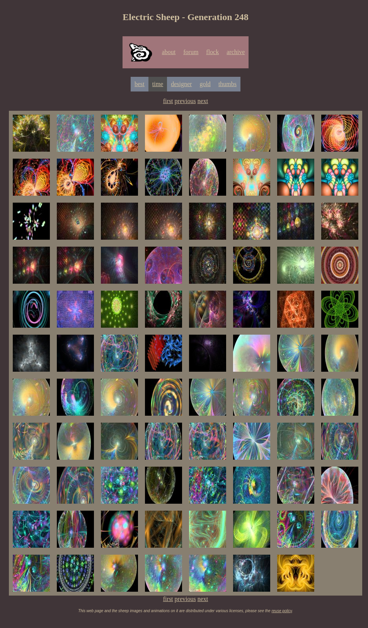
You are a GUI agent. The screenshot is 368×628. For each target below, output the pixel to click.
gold (204, 84)
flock (212, 52)
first (168, 101)
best (140, 84)
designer (181, 84)
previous (185, 101)
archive (236, 52)
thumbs (227, 84)
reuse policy (281, 611)
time (157, 84)
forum (190, 52)
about (169, 52)
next (203, 101)
